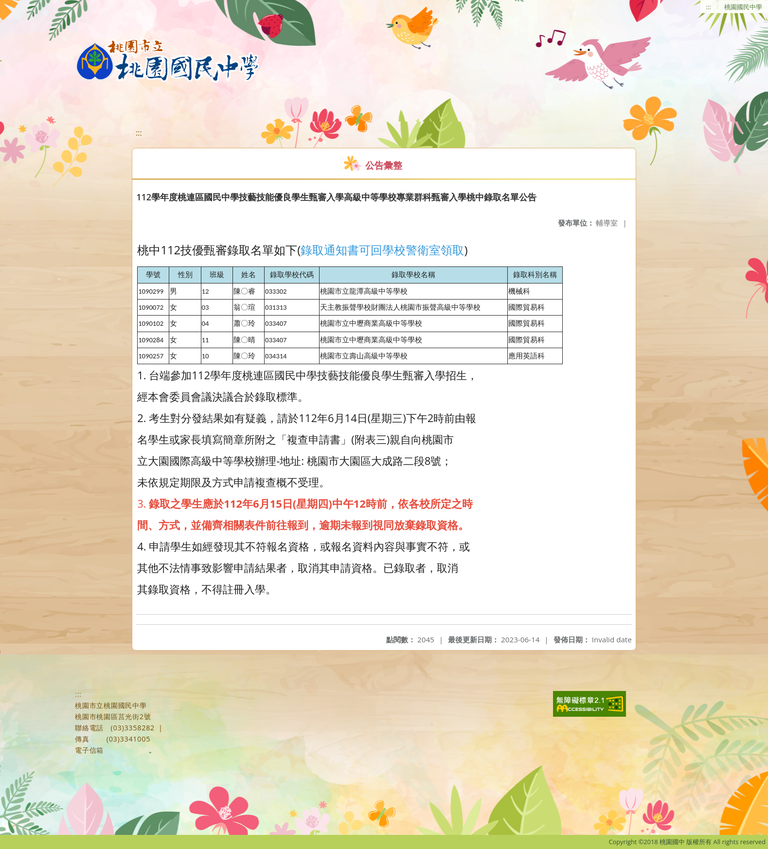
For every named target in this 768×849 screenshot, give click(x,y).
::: (708, 6)
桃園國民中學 (743, 6)
